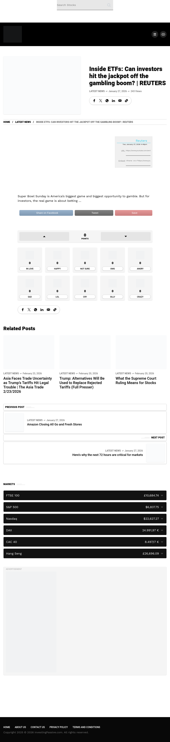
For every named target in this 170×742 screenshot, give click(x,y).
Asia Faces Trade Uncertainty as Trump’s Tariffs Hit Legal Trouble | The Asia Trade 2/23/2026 (27, 385)
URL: (123, 151)
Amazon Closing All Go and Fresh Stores (54, 424)
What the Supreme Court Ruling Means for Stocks (136, 381)
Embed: (121, 161)
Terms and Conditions (86, 727)
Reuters (141, 140)
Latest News (97, 91)
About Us (20, 727)
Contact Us (38, 727)
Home (6, 122)
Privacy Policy (58, 727)
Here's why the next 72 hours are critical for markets (107, 455)
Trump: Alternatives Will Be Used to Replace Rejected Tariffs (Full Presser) (82, 383)
